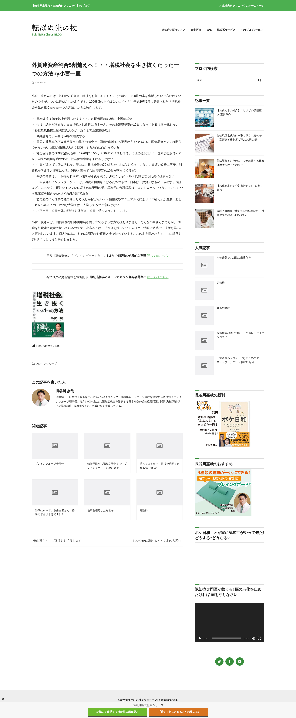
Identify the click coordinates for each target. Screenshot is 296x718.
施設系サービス (226, 29)
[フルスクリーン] (259, 638)
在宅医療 (196, 29)
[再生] (200, 638)
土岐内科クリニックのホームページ (241, 5)
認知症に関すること (174, 29)
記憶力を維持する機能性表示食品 (117, 711)
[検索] (229, 80)
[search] (259, 80)
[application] (229, 622)
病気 (209, 29)
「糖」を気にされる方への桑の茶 (179, 711)
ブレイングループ (44, 363)
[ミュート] (253, 638)
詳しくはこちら (157, 255)
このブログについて (252, 29)
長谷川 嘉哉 (65, 391)
